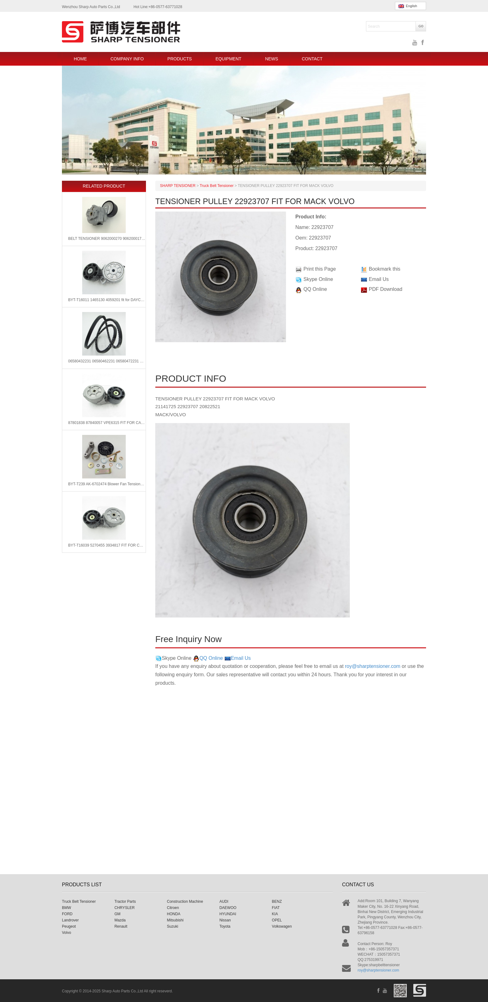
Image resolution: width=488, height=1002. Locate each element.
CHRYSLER (125, 908)
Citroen (173, 908)
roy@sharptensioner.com (372, 666)
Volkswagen (282, 926)
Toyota (224, 926)
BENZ (277, 901)
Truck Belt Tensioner (79, 901)
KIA (275, 914)
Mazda (120, 920)
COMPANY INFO (127, 58)
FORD (67, 914)
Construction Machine (185, 901)
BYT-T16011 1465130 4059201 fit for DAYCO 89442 (107, 300)
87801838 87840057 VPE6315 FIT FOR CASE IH (107, 423)
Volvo (66, 932)
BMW (66, 908)
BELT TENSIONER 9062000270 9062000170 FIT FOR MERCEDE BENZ (107, 238)
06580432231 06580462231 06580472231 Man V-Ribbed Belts (107, 361)
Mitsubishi (175, 920)
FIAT (276, 908)
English (407, 6)
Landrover (70, 920)
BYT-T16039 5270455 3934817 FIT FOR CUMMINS (107, 545)
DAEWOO (228, 908)
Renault (121, 926)
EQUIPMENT (228, 58)
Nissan (225, 920)
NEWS (271, 58)
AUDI (223, 901)
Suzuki (172, 926)
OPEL (277, 920)
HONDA (173, 914)
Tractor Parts (125, 901)
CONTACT (312, 58)
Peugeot (69, 926)
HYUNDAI (227, 914)
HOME (80, 58)
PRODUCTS (179, 58)
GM (117, 914)
